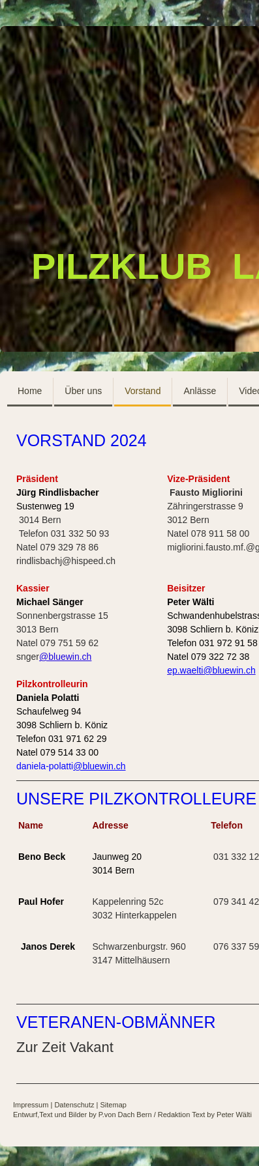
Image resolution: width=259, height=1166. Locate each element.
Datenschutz (74, 1105)
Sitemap (113, 1105)
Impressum (30, 1105)
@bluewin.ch (65, 656)
